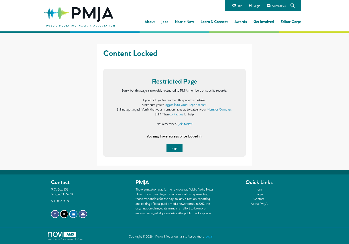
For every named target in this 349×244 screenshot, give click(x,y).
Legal (209, 236)
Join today (185, 124)
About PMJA (259, 203)
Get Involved (264, 21)
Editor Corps (291, 21)
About (149, 21)
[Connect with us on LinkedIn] (73, 214)
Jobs (164, 21)
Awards (240, 21)
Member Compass (219, 109)
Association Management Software (66, 236)
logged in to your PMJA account (186, 105)
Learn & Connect (214, 21)
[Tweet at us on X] (64, 214)
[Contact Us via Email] (83, 214)
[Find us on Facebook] (55, 214)
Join (259, 189)
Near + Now (184, 21)
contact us (176, 114)
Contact (259, 199)
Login (174, 148)
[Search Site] (293, 5)
